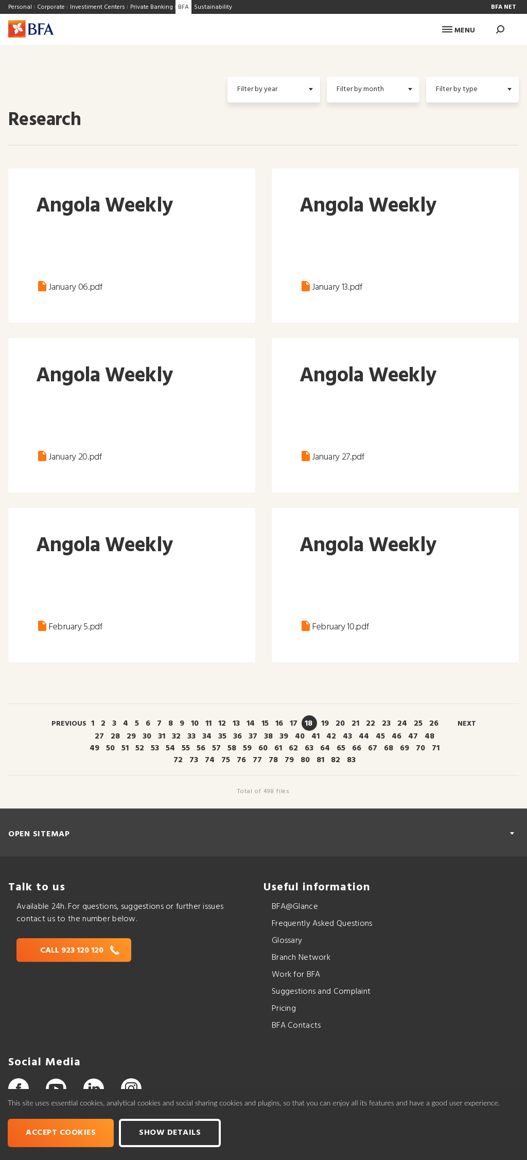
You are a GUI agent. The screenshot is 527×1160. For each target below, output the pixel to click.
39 (283, 736)
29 (131, 736)
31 (161, 736)
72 (178, 760)
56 (201, 748)
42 (331, 736)
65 (341, 748)
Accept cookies (61, 1132)
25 (418, 723)
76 (241, 760)
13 (236, 723)
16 (279, 723)
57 (216, 748)
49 (94, 748)
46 (396, 736)
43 (347, 736)
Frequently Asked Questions (322, 923)
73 (193, 760)
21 (355, 723)
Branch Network (301, 957)
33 (191, 736)
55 (186, 748)
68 (388, 748)
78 (273, 760)
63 (309, 748)
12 (222, 723)
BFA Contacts (296, 1025)
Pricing (284, 1008)
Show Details (170, 1132)
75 (225, 760)
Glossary (287, 940)
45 (380, 736)
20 (340, 723)
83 (351, 760)
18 (308, 723)
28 (115, 736)
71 (436, 748)
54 (170, 748)
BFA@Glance (295, 906)
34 (207, 736)
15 (265, 723)
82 (335, 760)
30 (147, 736)
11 (208, 723)
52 (139, 748)
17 (293, 723)
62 (293, 748)
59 (247, 748)
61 (278, 748)
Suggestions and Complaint (321, 991)
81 (320, 760)
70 (420, 748)
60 (263, 748)
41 (315, 736)
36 (237, 736)
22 (370, 723)
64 (325, 748)
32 (176, 736)
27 (99, 736)
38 (268, 736)
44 (364, 736)
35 (222, 736)
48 (429, 736)
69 (404, 748)
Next (467, 724)
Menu (458, 31)
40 (300, 736)
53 (155, 748)
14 (251, 723)
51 (125, 748)
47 (413, 736)
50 (110, 748)
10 (195, 723)
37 (253, 736)
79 (289, 760)
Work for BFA (296, 974)
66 (356, 748)
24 (402, 723)
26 (433, 723)
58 (231, 748)
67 (372, 748)
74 (210, 760)
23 (386, 723)
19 (325, 723)
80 (305, 760)
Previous (68, 724)
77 (257, 760)
